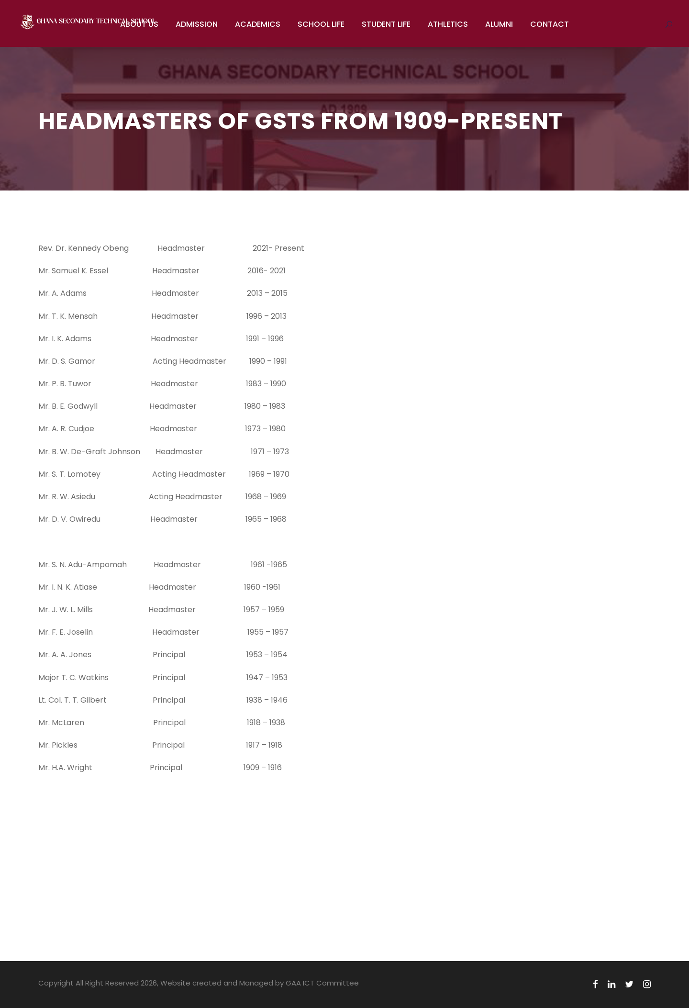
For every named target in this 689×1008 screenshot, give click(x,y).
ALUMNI (499, 24)
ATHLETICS (448, 24)
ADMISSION (197, 24)
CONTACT (549, 24)
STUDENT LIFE (386, 24)
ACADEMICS (257, 24)
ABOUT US (139, 24)
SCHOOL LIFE (321, 24)
